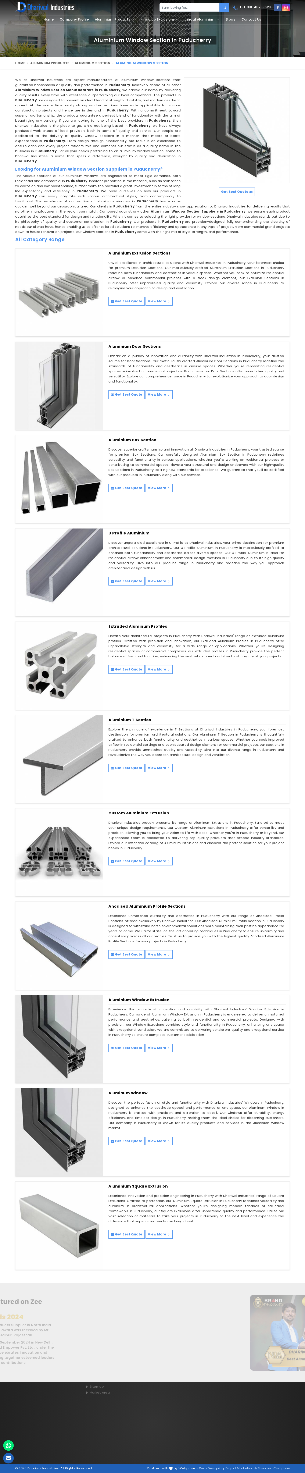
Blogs (231, 19)
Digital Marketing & (241, 1468)
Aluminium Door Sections (134, 346)
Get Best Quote (126, 301)
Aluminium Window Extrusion (138, 999)
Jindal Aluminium (202, 19)
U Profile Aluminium (129, 533)
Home (49, 19)
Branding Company (274, 1468)
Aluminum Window (128, 1093)
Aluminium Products (114, 19)
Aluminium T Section (129, 719)
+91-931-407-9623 (252, 7)
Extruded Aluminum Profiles (137, 626)
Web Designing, (212, 1468)
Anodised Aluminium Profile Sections (147, 906)
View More (159, 301)
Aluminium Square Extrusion (138, 1186)
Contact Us (251, 19)
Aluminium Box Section (132, 439)
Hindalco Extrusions (159, 19)
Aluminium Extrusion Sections (139, 253)
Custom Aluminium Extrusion (138, 813)
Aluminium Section (92, 63)
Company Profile (74, 19)
